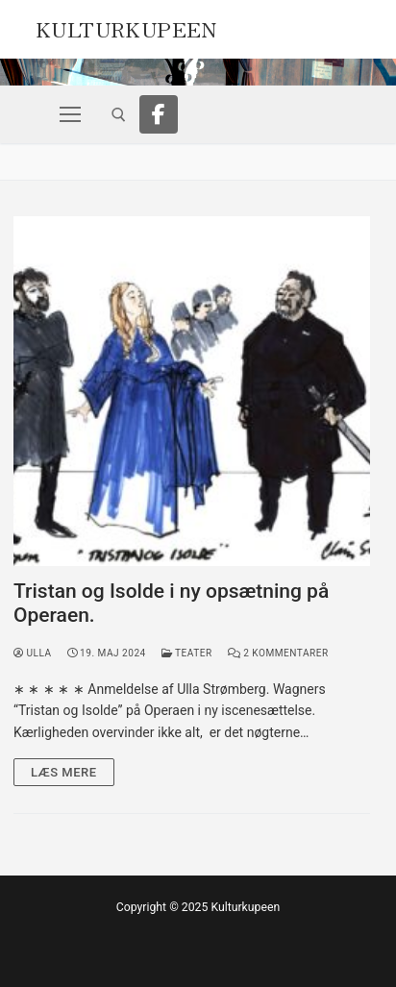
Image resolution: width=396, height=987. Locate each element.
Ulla (32, 653)
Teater (186, 653)
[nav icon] (70, 114)
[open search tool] (118, 115)
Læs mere (64, 772)
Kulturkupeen (126, 26)
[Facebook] (158, 114)
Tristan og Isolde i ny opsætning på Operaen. (171, 604)
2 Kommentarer (278, 653)
